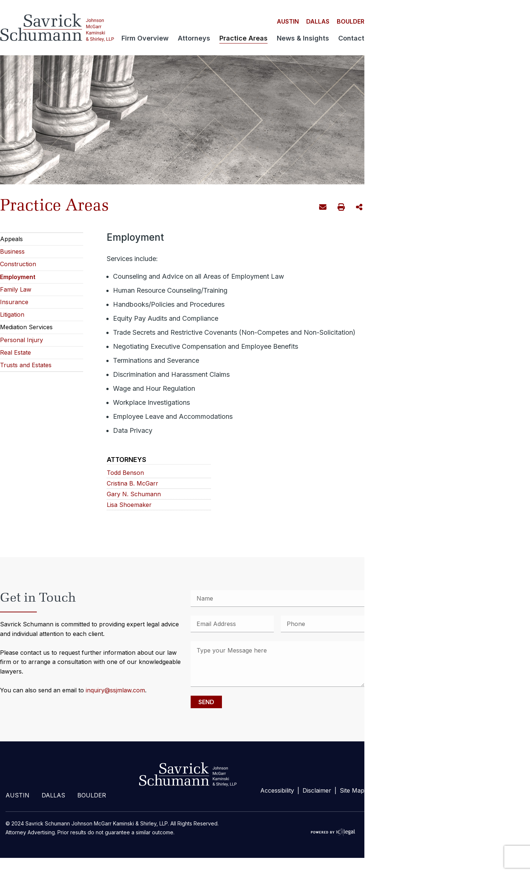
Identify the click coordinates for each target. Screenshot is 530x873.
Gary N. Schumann (134, 494)
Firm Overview (145, 38)
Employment (17, 277)
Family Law (15, 289)
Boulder (350, 21)
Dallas (317, 21)
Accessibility (277, 790)
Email (323, 208)
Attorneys (194, 38)
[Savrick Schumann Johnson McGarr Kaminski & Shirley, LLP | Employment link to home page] (57, 28)
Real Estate (15, 352)
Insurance (14, 302)
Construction (18, 264)
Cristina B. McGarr (132, 483)
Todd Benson (125, 473)
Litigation (12, 314)
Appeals (11, 239)
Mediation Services (26, 327)
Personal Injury (21, 340)
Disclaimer (317, 790)
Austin (288, 21)
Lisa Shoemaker (129, 505)
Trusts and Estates (26, 365)
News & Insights (303, 38)
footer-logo (186, 774)
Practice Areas (243, 38)
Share (360, 208)
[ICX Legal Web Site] (335, 832)
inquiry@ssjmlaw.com (115, 690)
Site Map (352, 790)
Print (342, 208)
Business (12, 251)
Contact (351, 38)
